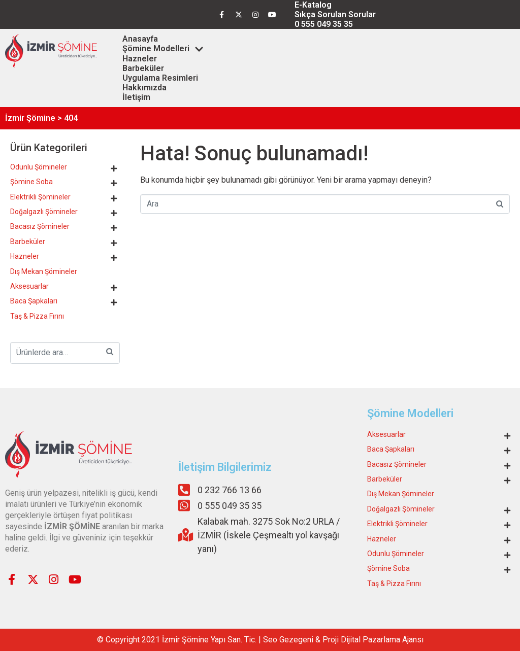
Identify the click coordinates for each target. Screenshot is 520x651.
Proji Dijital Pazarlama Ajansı (373, 639)
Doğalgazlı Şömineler (44, 212)
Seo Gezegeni (288, 639)
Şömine (195, 639)
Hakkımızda (144, 87)
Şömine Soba (31, 182)
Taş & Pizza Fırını (37, 316)
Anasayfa (140, 39)
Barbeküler (143, 68)
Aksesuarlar (29, 286)
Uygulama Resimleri (160, 78)
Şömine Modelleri (163, 49)
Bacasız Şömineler (40, 226)
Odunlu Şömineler (38, 167)
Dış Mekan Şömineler (43, 271)
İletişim (136, 97)
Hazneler (139, 58)
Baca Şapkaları (33, 301)
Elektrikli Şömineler (40, 197)
